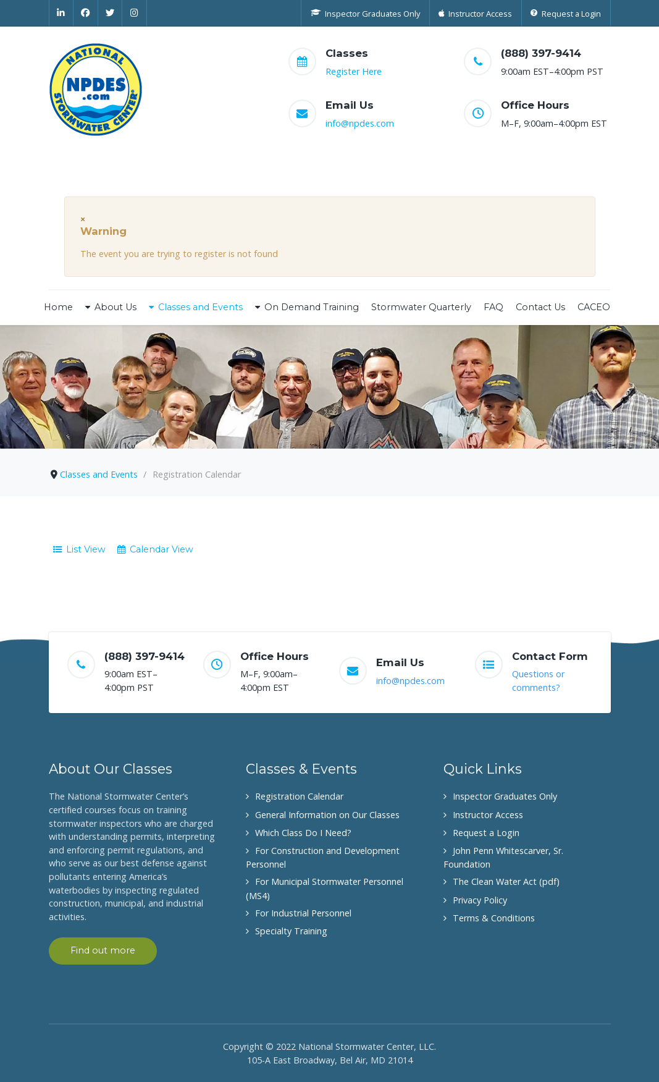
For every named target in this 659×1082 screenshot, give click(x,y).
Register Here (353, 71)
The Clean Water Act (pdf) (506, 881)
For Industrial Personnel (303, 913)
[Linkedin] (61, 13)
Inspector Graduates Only (505, 796)
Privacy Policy (480, 900)
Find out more (102, 950)
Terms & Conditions (494, 918)
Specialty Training (291, 931)
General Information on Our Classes (327, 815)
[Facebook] (85, 13)
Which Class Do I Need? (303, 833)
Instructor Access (488, 815)
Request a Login (486, 833)
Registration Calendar (299, 796)
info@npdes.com (359, 123)
